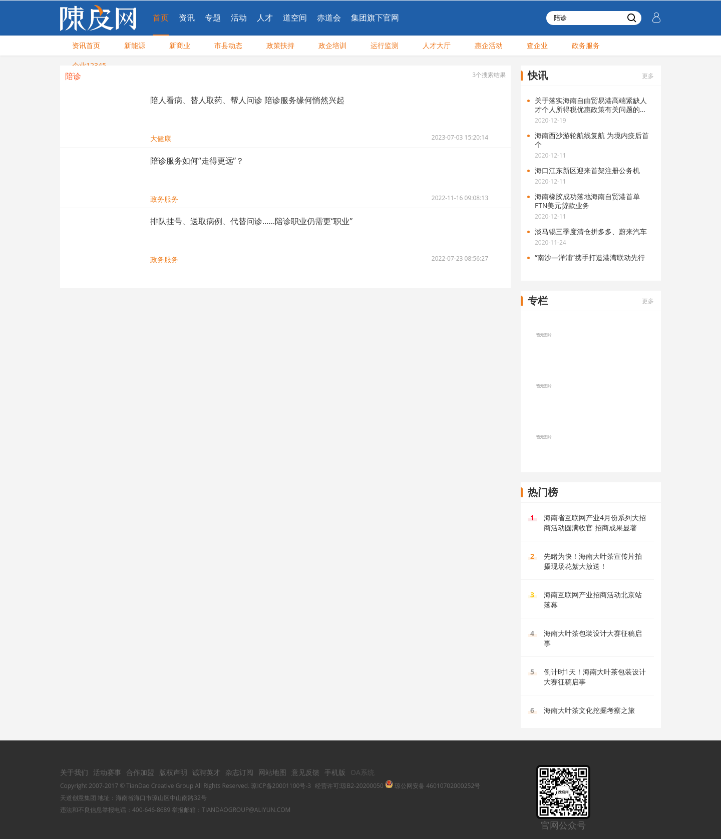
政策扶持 (280, 45)
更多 (648, 76)
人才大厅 (437, 45)
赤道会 (329, 17)
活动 (239, 17)
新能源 (134, 45)
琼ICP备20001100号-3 (281, 785)
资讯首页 (86, 45)
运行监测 (385, 45)
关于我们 (74, 772)
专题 (213, 17)
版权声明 (173, 772)
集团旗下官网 (375, 17)
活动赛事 (107, 772)
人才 (265, 17)
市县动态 (228, 45)
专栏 (538, 300)
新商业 (179, 45)
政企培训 (332, 45)
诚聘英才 (206, 772)
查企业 (537, 45)
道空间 (295, 17)
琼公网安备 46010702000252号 (432, 785)
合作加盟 (140, 772)
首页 (161, 17)
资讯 (187, 17)
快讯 (538, 75)
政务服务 (586, 45)
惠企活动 (489, 45)
